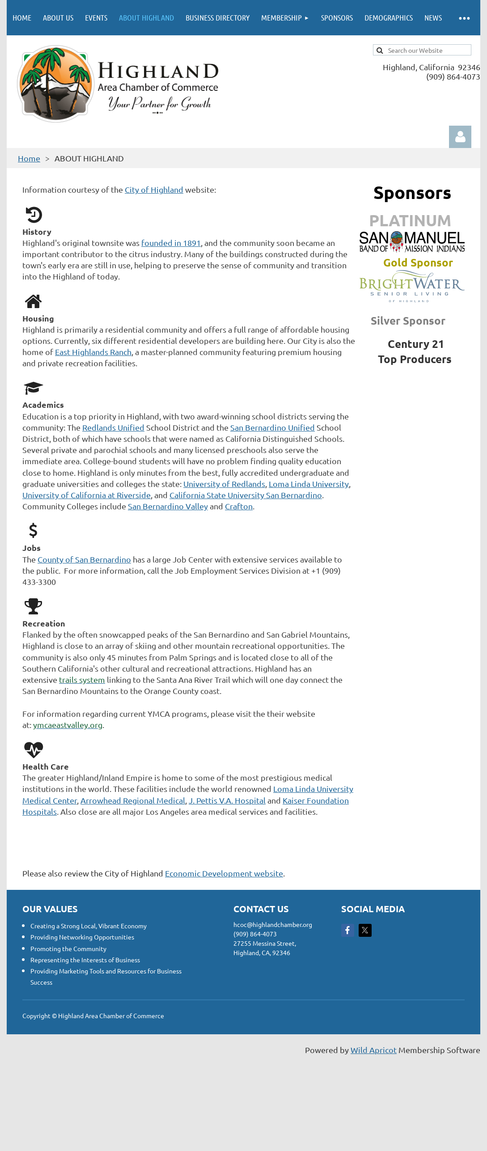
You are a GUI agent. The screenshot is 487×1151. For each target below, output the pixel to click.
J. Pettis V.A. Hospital (227, 800)
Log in (460, 137)
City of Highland (154, 189)
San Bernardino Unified (272, 427)
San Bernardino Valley (168, 506)
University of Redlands (224, 483)
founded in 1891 (171, 242)
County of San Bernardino (84, 559)
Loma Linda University (309, 483)
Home (29, 158)
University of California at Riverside (86, 494)
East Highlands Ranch (93, 351)
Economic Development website (224, 873)
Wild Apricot (374, 1049)
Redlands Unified (113, 427)
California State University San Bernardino (245, 494)
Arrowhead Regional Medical (132, 800)
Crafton (239, 506)
